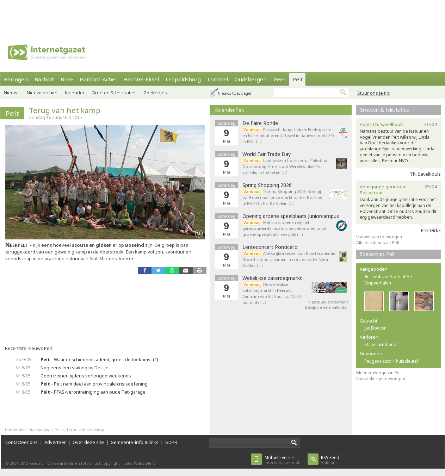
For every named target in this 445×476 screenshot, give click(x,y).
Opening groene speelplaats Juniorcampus (290, 216)
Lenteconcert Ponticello (270, 247)
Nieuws (12, 92)
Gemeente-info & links (135, 442)
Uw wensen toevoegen (379, 237)
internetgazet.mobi (283, 460)
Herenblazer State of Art (388, 277)
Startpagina (39, 429)
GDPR (171, 442)
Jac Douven (375, 328)
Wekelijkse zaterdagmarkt (272, 278)
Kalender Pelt (229, 110)
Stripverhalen (377, 283)
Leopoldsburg (183, 79)
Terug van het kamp (64, 110)
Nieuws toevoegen (235, 93)
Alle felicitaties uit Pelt (378, 243)
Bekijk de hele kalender (326, 307)
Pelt (297, 79)
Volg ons (330, 460)
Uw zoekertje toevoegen (380, 379)
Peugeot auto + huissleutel (391, 361)
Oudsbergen (251, 79)
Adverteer (55, 442)
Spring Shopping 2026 (267, 185)
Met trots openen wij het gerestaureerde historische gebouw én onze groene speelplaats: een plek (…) (284, 228)
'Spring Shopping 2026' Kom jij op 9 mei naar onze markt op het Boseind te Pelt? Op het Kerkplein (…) (282, 197)
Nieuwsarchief (42, 92)
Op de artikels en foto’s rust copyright (83, 463)
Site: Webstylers (139, 463)
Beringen (16, 79)
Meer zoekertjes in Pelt (379, 373)
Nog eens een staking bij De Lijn (75, 367)
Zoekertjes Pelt (377, 254)
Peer (279, 79)
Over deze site (88, 442)
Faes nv (36, 463)
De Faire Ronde (260, 123)
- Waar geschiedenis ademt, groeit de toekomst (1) (99, 359)
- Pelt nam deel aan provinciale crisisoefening (94, 384)
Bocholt (44, 79)
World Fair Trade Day (266, 154)
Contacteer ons (21, 442)
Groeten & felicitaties (384, 109)
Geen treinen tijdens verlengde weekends (86, 375)
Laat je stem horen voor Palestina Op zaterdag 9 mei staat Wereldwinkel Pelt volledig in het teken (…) (284, 166)
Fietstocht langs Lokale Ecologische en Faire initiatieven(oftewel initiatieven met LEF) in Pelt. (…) (288, 135)
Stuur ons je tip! (373, 93)
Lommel (218, 79)
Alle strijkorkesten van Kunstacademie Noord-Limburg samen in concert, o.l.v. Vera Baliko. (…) (288, 259)
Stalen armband (380, 344)
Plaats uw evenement (328, 302)
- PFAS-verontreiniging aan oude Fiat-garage (93, 392)
